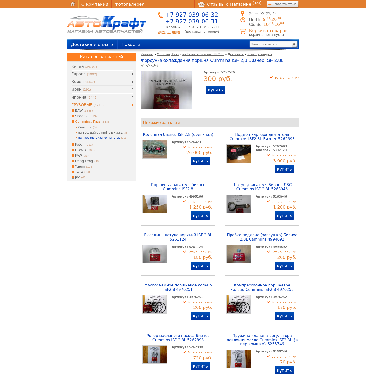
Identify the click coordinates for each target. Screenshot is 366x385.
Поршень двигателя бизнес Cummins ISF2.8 (178, 187)
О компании (94, 4)
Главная (72, 4)
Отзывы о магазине (229, 4)
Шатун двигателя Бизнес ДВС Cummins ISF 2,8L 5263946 (262, 187)
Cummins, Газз (168, 54)
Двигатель (236, 54)
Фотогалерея (129, 4)
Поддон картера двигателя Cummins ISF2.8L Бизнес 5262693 (262, 136)
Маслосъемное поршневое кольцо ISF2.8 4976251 (178, 287)
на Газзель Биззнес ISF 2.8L (203, 54)
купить (215, 89)
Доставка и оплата (92, 44)
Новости (130, 44)
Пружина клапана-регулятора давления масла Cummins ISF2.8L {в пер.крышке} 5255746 (262, 340)
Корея (83, 81)
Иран (81, 89)
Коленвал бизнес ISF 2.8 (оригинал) (178, 134)
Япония (85, 97)
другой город (169, 31)
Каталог (147, 54)
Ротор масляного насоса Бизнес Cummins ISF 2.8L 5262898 (178, 338)
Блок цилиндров (259, 54)
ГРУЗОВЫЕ (88, 105)
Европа (84, 74)
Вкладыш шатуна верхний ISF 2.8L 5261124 (178, 237)
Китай (84, 66)
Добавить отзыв (284, 4)
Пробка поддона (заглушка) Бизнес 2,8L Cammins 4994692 (262, 237)
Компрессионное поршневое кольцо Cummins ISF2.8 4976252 (262, 287)
